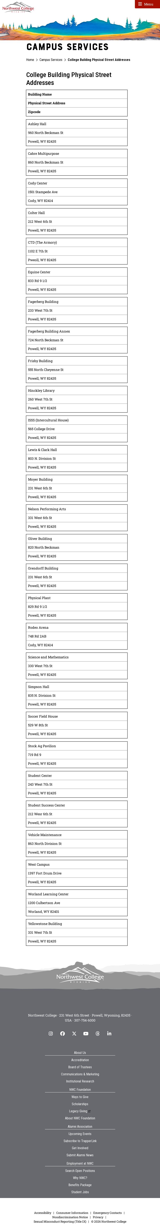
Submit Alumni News (80, 1155)
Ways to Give (80, 1097)
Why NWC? (80, 1178)
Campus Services (51, 60)
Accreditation (80, 1060)
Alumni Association (80, 1127)
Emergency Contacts (107, 1213)
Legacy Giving (78, 1111)
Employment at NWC (80, 1163)
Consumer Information (72, 1213)
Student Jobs (80, 1192)
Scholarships (80, 1104)
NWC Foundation (80, 1090)
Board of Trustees (80, 1067)
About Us (80, 1053)
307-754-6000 (84, 1020)
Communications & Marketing (80, 1074)
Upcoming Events (80, 1134)
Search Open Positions (80, 1171)
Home (30, 60)
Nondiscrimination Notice (70, 1217)
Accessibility (42, 1213)
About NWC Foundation (80, 1118)
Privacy (98, 1217)
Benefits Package (80, 1185)
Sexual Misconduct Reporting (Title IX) (60, 1221)
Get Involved (80, 1148)
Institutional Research (80, 1081)
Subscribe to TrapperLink (80, 1141)
